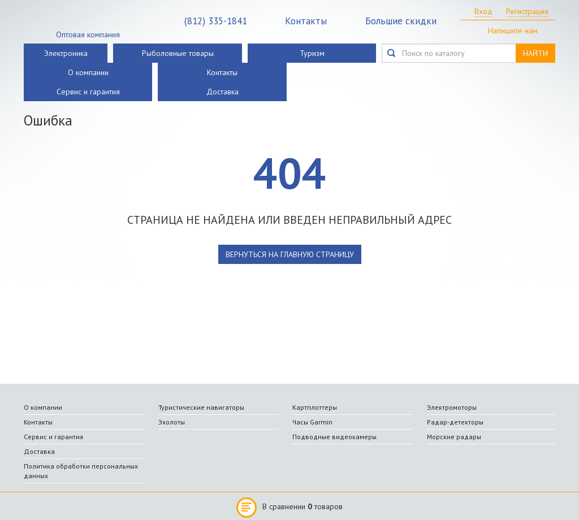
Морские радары (454, 436)
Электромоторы (452, 407)
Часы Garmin (312, 422)
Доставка (222, 91)
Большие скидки (401, 21)
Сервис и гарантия (88, 91)
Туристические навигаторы (201, 407)
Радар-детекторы (455, 422)
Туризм (312, 53)
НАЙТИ (535, 53)
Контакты (306, 21)
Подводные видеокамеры (334, 436)
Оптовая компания (88, 33)
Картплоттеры (314, 407)
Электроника (66, 53)
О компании (88, 72)
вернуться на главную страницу (290, 254)
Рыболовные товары (178, 53)
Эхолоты (171, 422)
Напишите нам (513, 30)
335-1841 (215, 21)
